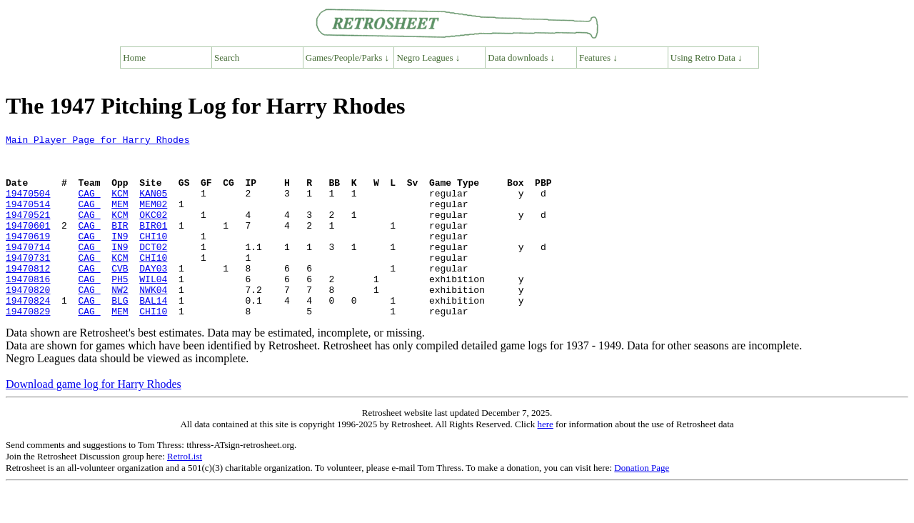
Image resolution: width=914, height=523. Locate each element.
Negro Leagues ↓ (429, 57)
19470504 (28, 205)
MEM (119, 218)
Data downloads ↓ (521, 57)
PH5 (119, 308)
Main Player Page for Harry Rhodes (97, 141)
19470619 (28, 257)
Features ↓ (598, 57)
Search (226, 57)
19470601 (28, 244)
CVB (119, 295)
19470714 (28, 270)
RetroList (184, 492)
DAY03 (153, 295)
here (545, 460)
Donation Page (641, 504)
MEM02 (153, 218)
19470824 (28, 334)
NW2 (119, 321)
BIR (119, 244)
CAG (89, 205)
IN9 (119, 257)
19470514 (28, 218)
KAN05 (153, 205)
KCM (119, 205)
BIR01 (153, 244)
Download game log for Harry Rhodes (93, 420)
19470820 (28, 321)
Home (134, 57)
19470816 (28, 308)
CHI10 (153, 257)
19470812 (28, 295)
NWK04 (153, 321)
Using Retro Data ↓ (707, 57)
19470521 (28, 231)
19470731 (28, 283)
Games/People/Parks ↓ (347, 57)
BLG (119, 334)
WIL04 (153, 308)
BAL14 (153, 334)
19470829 (28, 347)
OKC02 (153, 231)
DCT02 (153, 270)
